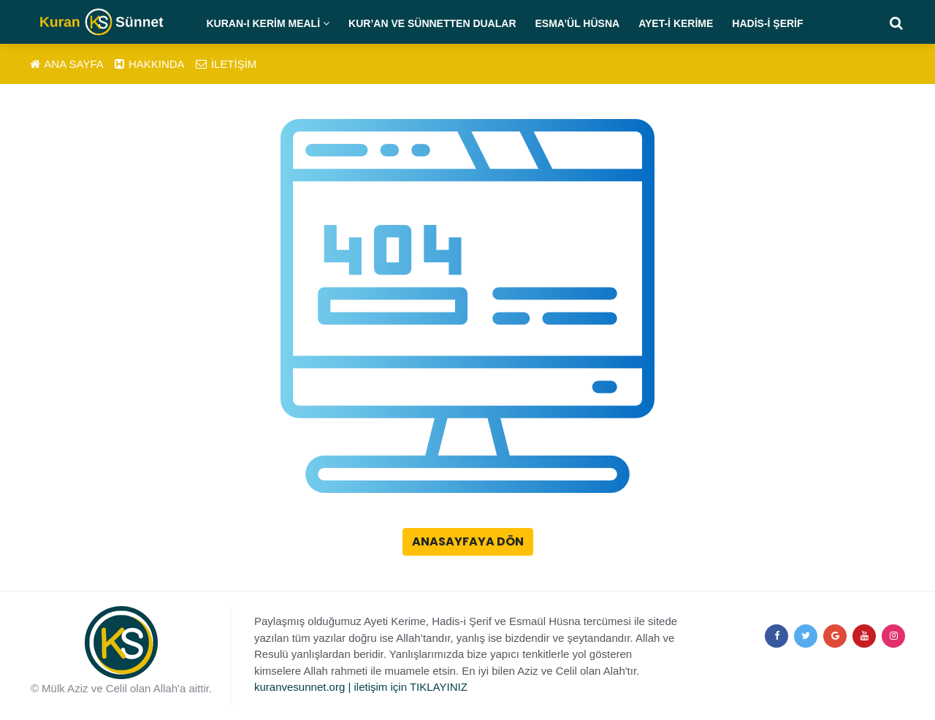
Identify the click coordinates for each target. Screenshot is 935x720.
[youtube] (864, 636)
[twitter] (805, 636)
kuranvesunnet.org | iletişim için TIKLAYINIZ (361, 687)
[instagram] (893, 636)
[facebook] (776, 636)
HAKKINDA (150, 64)
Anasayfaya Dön (468, 541)
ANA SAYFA (67, 64)
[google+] (835, 636)
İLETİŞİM (226, 64)
